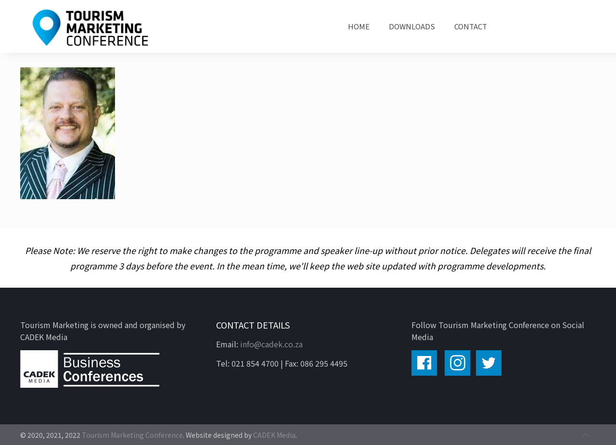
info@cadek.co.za (271, 344)
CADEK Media (274, 435)
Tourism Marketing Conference (132, 435)
